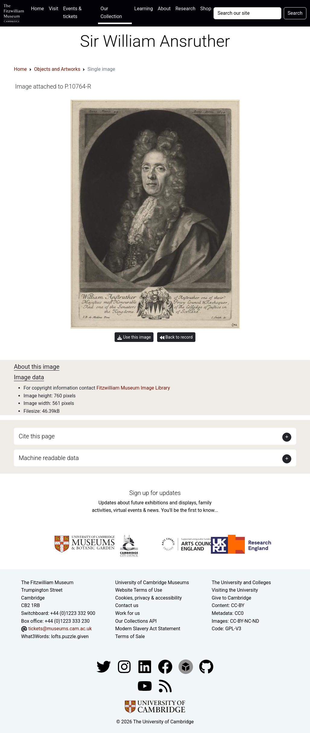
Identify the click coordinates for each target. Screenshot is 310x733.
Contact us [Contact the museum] (126, 605)
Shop (205, 8)
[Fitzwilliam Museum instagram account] (125, 666)
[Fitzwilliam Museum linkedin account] (166, 666)
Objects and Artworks (57, 69)
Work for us (127, 613)
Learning (143, 8)
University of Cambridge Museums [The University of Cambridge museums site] (152, 582)
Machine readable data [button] (49, 458)
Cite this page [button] (37, 436)
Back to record (176, 337)
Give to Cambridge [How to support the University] (231, 598)
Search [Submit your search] (295, 13)
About (164, 8)
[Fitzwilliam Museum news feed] (165, 686)
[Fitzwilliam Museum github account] (206, 666)
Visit (53, 8)
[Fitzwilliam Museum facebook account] (145, 666)
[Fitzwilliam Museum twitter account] (104, 666)
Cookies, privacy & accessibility (148, 598)
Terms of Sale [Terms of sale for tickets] (130, 636)
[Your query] (247, 13)
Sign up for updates (155, 492)
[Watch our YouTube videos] (145, 686)
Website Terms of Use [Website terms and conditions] (138, 590)
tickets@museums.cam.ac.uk (60, 628)
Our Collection (111, 12)
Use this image (134, 337)
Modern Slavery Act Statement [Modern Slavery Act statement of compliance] (147, 628)
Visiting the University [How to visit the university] (235, 590)
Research (185, 8)
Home (38, 8)
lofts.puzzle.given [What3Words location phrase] (69, 636)
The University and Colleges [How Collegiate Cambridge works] (241, 582)
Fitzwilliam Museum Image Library (133, 388)
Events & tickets (72, 12)
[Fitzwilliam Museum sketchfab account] (186, 666)
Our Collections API (136, 621)
